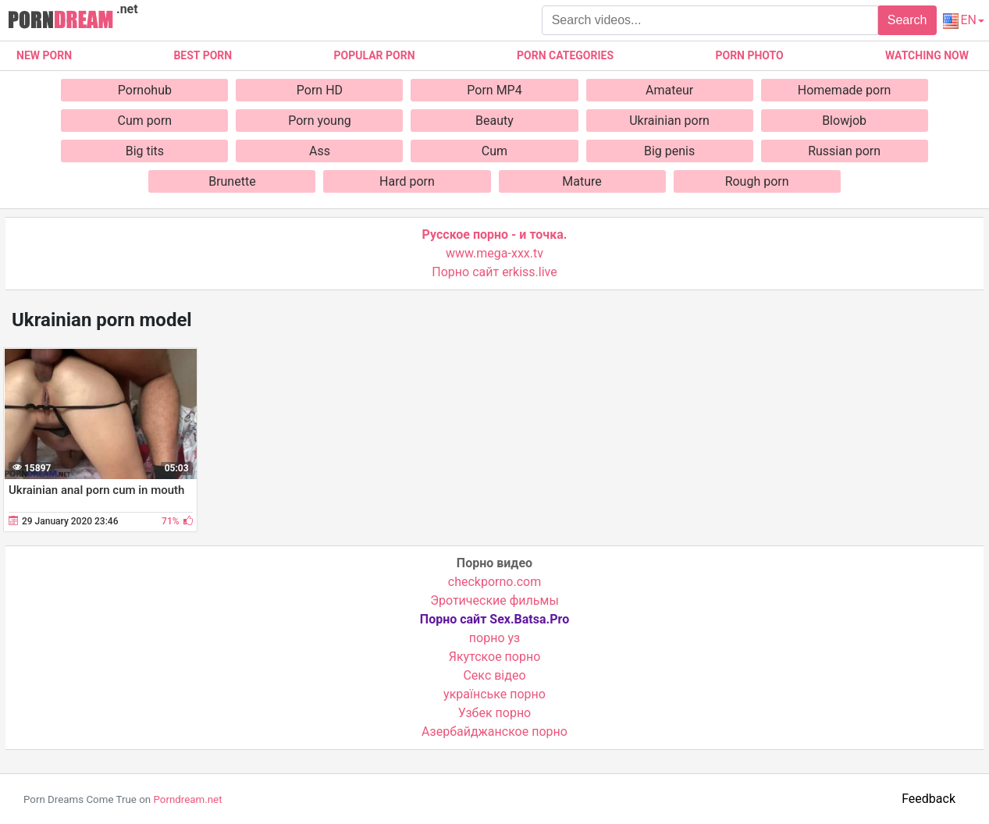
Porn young (319, 120)
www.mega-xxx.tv (494, 253)
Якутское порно (495, 656)
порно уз (494, 637)
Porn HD (320, 90)
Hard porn (407, 181)
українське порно (494, 694)
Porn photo (749, 55)
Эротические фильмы (494, 600)
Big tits (145, 151)
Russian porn (844, 151)
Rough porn (757, 181)
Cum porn (145, 120)
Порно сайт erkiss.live (494, 272)
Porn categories (565, 55)
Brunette (231, 181)
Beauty (494, 120)
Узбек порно (495, 712)
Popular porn (374, 55)
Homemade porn (844, 90)
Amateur (669, 90)
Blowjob (844, 120)
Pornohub (145, 90)
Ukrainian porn (669, 120)
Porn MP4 (494, 90)
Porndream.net (187, 799)
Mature (581, 181)
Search (907, 20)
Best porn (202, 55)
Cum (494, 151)
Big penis (669, 151)
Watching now (927, 55)
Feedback (928, 798)
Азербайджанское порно (494, 731)
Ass (319, 151)
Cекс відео (494, 675)
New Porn (44, 55)
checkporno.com (494, 581)
